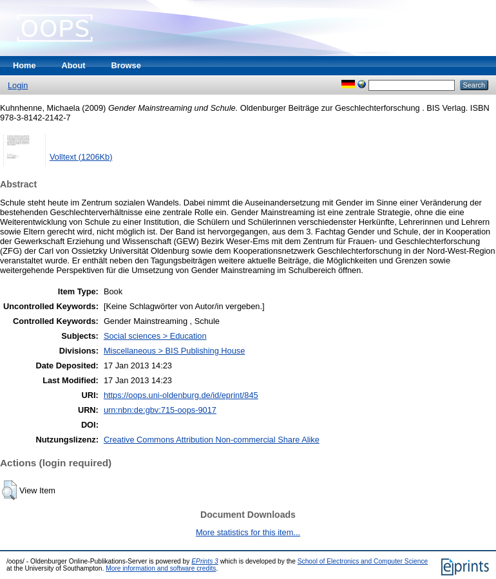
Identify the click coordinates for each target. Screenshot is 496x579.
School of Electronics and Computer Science (363, 561)
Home (24, 65)
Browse (126, 65)
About (74, 65)
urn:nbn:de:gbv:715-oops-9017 (160, 410)
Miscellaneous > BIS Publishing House (174, 351)
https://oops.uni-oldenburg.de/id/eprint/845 (181, 395)
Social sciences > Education (155, 336)
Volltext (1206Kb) (81, 157)
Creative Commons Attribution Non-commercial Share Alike (212, 439)
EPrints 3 (204, 561)
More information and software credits (161, 568)
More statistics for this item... (248, 532)
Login (18, 85)
